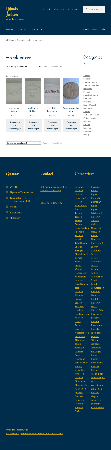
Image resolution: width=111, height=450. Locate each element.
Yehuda (9, 29)
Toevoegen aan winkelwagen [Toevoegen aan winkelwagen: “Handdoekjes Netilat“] (15, 125)
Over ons (22, 29)
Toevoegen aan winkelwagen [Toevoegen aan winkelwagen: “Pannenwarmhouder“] (71, 125)
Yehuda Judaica (12, 11)
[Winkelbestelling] (23, 66)
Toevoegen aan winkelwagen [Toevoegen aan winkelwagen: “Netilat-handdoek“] (52, 125)
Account (46, 9)
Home (11, 40)
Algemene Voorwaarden (21, 192)
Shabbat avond (23, 40)
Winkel (35, 29)
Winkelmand (59, 9)
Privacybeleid (12, 433)
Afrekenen (72, 9)
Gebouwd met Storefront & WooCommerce (42, 433)
